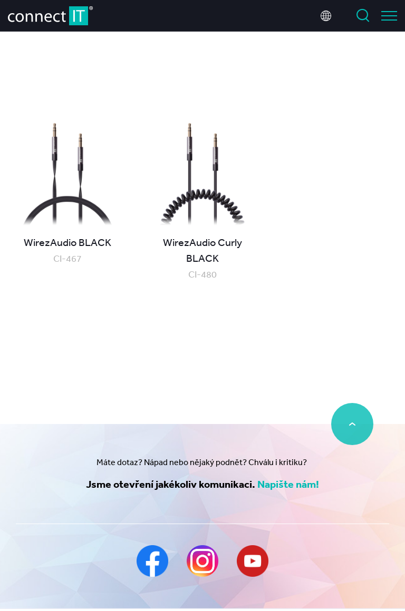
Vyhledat (363, 16)
